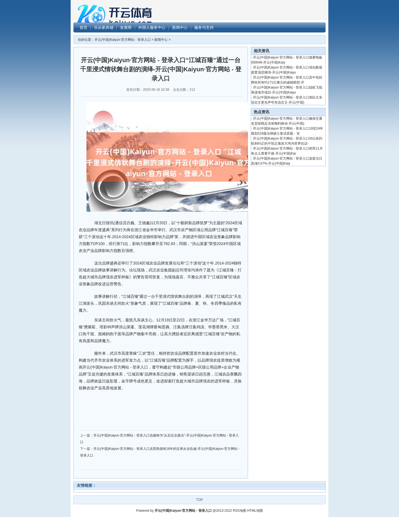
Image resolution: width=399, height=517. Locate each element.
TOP (199, 500)
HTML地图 (255, 511)
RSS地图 (239, 511)
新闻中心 (161, 40)
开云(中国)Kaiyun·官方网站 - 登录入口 (122, 40)
